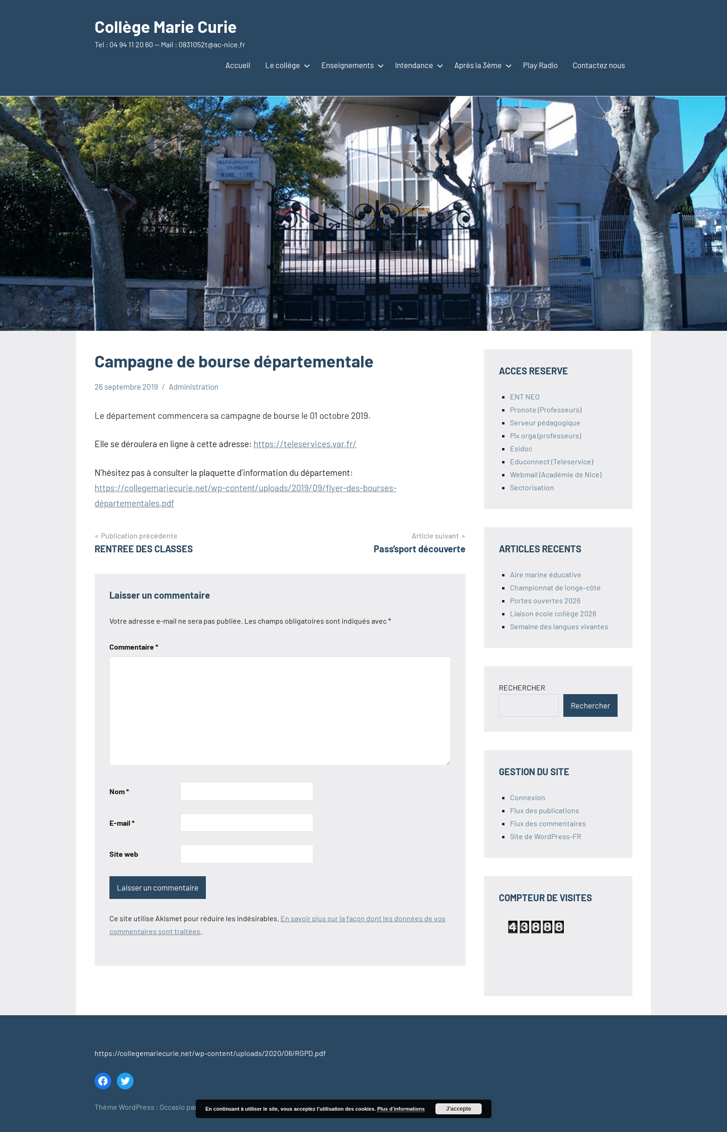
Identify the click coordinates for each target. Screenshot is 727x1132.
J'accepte (458, 1109)
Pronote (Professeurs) (545, 409)
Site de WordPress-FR (545, 836)
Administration (193, 386)
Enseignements (350, 65)
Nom (119, 791)
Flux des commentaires (548, 823)
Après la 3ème (481, 65)
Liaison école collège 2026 (553, 613)
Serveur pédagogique (545, 422)
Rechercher (590, 705)
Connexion (527, 797)
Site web (123, 853)
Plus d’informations (401, 1109)
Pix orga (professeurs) (545, 435)
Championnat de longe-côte (555, 587)
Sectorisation (532, 487)
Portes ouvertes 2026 (545, 600)
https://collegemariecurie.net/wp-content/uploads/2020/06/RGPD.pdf (210, 1053)
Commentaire (133, 646)
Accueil (237, 65)
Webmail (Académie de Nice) (555, 474)
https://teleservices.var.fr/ (305, 443)
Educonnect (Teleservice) (551, 461)
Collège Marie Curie (166, 26)
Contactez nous (599, 65)
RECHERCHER (522, 687)
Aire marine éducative (545, 574)
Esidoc (521, 448)
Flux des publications (544, 810)
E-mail (121, 822)
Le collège (285, 65)
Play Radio (540, 65)
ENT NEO (525, 396)
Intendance (417, 65)
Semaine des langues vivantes (559, 626)
